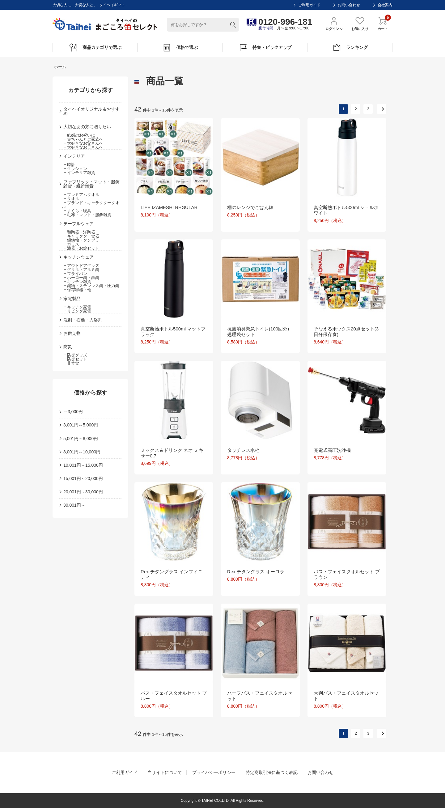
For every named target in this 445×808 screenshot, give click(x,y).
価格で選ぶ (180, 47)
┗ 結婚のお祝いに (78, 135)
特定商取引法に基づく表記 (272, 772)
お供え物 (72, 333)
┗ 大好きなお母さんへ (82, 147)
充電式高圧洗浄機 (332, 450)
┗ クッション (74, 168)
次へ (381, 109)
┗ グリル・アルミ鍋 (80, 269)
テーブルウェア (78, 223)
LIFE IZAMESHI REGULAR (169, 207)
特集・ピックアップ (265, 47)
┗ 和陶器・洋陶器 (78, 232)
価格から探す (90, 392)
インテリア (74, 156)
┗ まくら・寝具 (76, 210)
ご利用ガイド (309, 5)
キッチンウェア (78, 257)
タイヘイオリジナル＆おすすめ (91, 111)
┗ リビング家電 (76, 311)
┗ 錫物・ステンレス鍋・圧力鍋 (90, 285)
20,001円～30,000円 (83, 491)
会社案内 (385, 5)
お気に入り (359, 23)
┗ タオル (70, 198)
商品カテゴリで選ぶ (95, 47)
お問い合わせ (349, 5)
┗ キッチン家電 (76, 307)
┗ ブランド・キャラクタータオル (90, 204)
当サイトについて (164, 772)
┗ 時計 (68, 164)
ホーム (60, 66)
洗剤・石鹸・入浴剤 (82, 319)
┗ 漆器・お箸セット (80, 248)
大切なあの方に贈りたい (87, 126)
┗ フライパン (74, 273)
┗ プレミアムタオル (80, 194)
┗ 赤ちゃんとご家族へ (82, 139)
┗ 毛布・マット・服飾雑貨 (86, 214)
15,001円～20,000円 (83, 478)
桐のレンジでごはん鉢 (250, 207)
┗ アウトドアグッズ (80, 265)
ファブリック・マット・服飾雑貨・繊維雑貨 (91, 184)
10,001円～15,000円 (83, 465)
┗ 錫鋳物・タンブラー (82, 240)
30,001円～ (74, 505)
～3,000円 (73, 411)
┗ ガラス (70, 244)
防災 (67, 346)
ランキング (350, 47)
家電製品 (72, 298)
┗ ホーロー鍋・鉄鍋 (80, 277)
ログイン (333, 23)
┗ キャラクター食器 (80, 236)
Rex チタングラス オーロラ (255, 571)
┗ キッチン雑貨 (76, 281)
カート (383, 23)
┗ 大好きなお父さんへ (82, 143)
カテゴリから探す (90, 90)
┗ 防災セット (74, 359)
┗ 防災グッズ (74, 355)
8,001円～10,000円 (81, 451)
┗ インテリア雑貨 (78, 172)
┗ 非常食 (70, 363)
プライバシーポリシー (213, 772)
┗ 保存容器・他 (76, 289)
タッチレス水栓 (243, 450)
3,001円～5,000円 (80, 424)
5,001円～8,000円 (80, 438)
